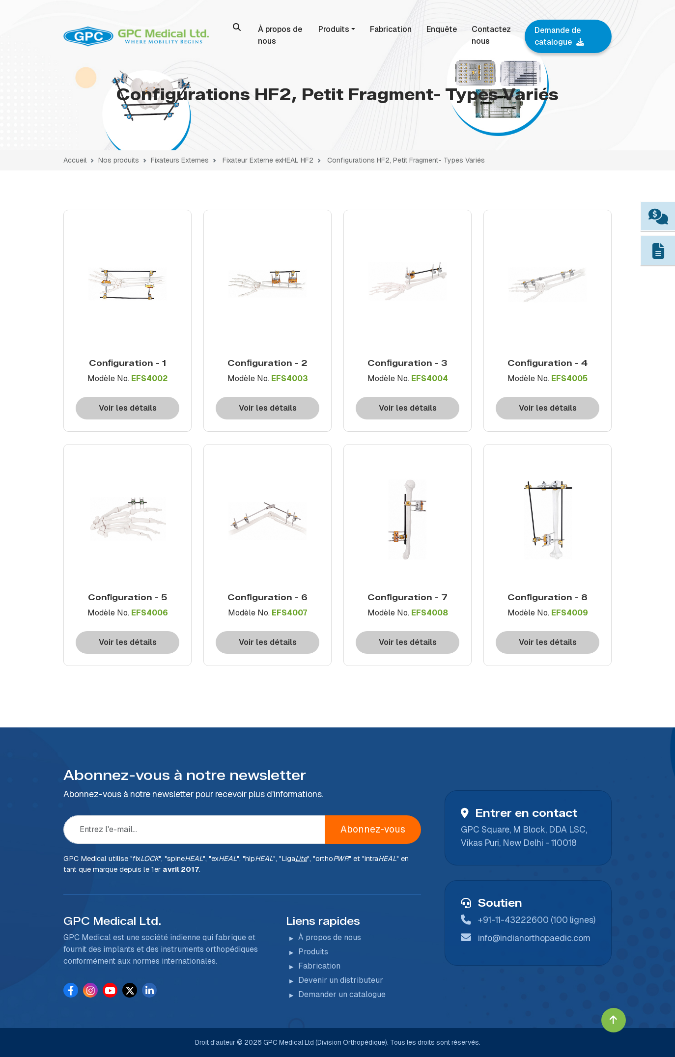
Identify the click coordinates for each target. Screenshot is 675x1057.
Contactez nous (491, 35)
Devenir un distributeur (340, 980)
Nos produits (118, 160)
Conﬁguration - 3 (407, 363)
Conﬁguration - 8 (547, 597)
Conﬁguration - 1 (128, 363)
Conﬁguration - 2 (267, 363)
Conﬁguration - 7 (407, 597)
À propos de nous (280, 35)
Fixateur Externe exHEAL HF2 (268, 160)
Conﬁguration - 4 (547, 363)
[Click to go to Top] (613, 1020)
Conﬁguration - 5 (128, 597)
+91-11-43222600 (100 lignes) (536, 919)
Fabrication (391, 29)
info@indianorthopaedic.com (534, 938)
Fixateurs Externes (180, 160)
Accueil (74, 160)
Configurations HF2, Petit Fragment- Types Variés (406, 160)
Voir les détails (128, 408)
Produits (333, 29)
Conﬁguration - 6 (267, 597)
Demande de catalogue (559, 36)
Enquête (441, 29)
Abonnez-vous (372, 829)
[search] (236, 27)
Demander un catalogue (342, 994)
